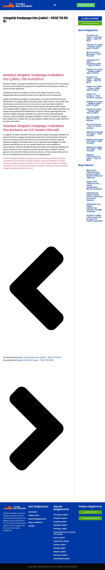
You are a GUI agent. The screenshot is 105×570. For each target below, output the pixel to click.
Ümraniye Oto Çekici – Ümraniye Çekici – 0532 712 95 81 (94, 38)
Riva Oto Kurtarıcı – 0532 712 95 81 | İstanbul (93, 126)
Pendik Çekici (59, 548)
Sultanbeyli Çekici (62, 558)
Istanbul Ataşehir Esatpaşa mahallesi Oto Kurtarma (23, 163)
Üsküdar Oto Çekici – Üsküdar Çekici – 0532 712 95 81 (94, 46)
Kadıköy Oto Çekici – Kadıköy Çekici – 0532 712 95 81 (94, 71)
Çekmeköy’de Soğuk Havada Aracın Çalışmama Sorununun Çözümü (94, 196)
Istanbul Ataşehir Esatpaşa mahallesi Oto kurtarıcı (23, 158)
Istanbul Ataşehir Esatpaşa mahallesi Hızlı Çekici (41, 166)
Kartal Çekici (59, 537)
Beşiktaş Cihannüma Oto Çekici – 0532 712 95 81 (93, 157)
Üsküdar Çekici (60, 525)
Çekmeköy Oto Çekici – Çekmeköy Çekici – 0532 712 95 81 (93, 63)
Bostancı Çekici (60, 555)
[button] (54, 5)
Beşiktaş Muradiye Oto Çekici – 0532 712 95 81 (94, 149)
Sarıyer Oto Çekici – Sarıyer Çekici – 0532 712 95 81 (94, 88)
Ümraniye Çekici (61, 514)
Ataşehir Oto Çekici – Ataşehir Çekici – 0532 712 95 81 (93, 80)
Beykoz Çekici (60, 551)
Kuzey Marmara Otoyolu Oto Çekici (64, 533)
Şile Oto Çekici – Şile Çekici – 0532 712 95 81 (93, 54)
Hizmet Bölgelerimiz (37, 519)
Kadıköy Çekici (60, 521)
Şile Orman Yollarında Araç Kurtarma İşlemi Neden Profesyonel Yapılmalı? (94, 174)
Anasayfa (32, 512)
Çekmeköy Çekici (61, 541)
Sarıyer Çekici (60, 544)
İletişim (31, 526)
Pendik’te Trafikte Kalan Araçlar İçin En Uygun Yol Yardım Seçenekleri (94, 218)
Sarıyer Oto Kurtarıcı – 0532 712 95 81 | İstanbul (94, 96)
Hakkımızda (33, 515)
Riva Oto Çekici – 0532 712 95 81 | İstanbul (93, 118)
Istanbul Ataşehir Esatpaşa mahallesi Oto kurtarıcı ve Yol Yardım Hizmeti (33, 128)
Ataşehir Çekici (60, 518)
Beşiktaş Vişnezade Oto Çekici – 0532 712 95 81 (94, 141)
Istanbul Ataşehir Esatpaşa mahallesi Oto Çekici (46, 161)
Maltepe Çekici (60, 528)
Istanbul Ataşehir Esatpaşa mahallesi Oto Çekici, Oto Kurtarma (33, 77)
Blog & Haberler (35, 522)
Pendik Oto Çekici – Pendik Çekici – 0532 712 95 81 (93, 111)
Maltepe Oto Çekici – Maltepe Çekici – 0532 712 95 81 (94, 103)
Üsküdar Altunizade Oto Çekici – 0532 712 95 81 (94, 134)
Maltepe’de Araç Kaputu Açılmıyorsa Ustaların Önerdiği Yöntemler (94, 208)
